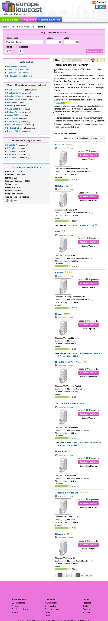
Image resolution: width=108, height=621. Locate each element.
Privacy (15, 612)
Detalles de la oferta (88, 155)
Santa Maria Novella (15, 90)
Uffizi (9, 102)
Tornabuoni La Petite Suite (69, 403)
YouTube (86, 612)
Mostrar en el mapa (65, 148)
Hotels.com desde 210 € (93, 443)
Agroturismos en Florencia (18, 73)
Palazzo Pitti (12, 131)
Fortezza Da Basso (15, 128)
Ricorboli (11, 118)
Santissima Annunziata (16, 96)
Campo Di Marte (14, 115)
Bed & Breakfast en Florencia (19, 76)
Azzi (57, 231)
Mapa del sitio (51, 603)
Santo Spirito (12, 122)
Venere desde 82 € (90, 225)
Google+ (86, 609)
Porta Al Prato (13, 112)
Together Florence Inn (67, 492)
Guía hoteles (50, 606)
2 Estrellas (11, 148)
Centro (86, 87)
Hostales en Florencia (16, 66)
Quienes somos (18, 603)
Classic (58, 314)
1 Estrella (11, 145)
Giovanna (60, 534)
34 (82, 575)
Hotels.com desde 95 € (92, 353)
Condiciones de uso (20, 609)
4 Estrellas (11, 154)
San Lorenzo (12, 93)
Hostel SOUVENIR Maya (68, 362)
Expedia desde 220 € (69, 445)
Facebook (87, 603)
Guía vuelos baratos (53, 609)
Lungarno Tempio (14, 125)
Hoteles (48, 612)
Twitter (85, 606)
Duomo (10, 106)
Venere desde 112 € (69, 356)
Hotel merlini (62, 185)
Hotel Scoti (61, 451)
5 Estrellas (11, 158)
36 (91, 575)
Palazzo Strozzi (13, 99)
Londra (59, 272)
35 (87, 575)
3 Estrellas (11, 151)
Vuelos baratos (10, 19)
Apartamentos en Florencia (18, 70)
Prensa (15, 606)
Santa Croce (12, 109)
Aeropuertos (29, 19)
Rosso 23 (59, 144)
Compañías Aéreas (49, 19)
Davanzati (60, 103)
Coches (48, 615)
